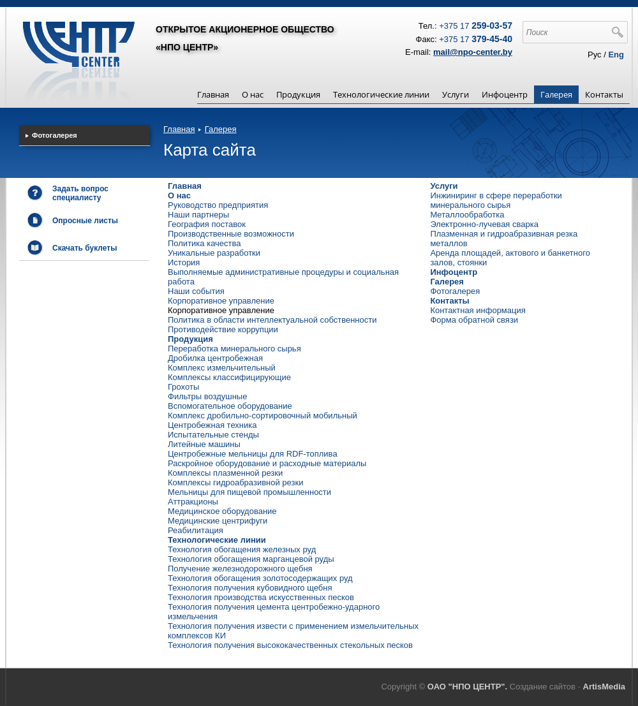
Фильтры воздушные (207, 396)
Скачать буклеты (84, 248)
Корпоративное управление (221, 300)
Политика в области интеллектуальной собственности (272, 320)
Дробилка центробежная (215, 358)
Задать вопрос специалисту (80, 193)
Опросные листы (85, 220)
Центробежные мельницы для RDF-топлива (253, 454)
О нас (252, 94)
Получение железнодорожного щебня (240, 568)
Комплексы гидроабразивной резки (235, 482)
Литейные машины (204, 444)
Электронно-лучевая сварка (484, 224)
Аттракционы (193, 501)
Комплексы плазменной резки (225, 473)
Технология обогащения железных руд (242, 549)
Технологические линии (381, 94)
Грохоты (183, 387)
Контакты (604, 94)
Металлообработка (467, 214)
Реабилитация (195, 530)
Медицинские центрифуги (217, 521)
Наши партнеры (198, 214)
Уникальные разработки (214, 253)
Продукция (298, 94)
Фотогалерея (455, 291)
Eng (616, 54)
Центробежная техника (212, 425)
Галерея (556, 94)
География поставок (207, 224)
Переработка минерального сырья (234, 348)
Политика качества (204, 243)
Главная (213, 94)
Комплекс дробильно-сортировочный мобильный (262, 415)
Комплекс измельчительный (222, 367)
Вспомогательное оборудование (230, 406)
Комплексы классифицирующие (229, 377)
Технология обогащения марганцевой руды (251, 559)
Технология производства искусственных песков (261, 597)
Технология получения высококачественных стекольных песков (290, 645)
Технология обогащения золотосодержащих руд (260, 578)
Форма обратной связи (474, 320)
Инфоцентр (505, 94)
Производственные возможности (231, 234)
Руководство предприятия (218, 205)
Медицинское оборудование (222, 511)
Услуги (455, 94)
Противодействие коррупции (223, 329)
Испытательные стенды (213, 434)
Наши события (196, 291)
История (184, 262)
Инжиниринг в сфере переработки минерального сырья (495, 200)
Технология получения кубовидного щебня (250, 587)
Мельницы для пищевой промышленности (249, 492)
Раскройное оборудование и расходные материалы (267, 463)
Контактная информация (477, 310)
